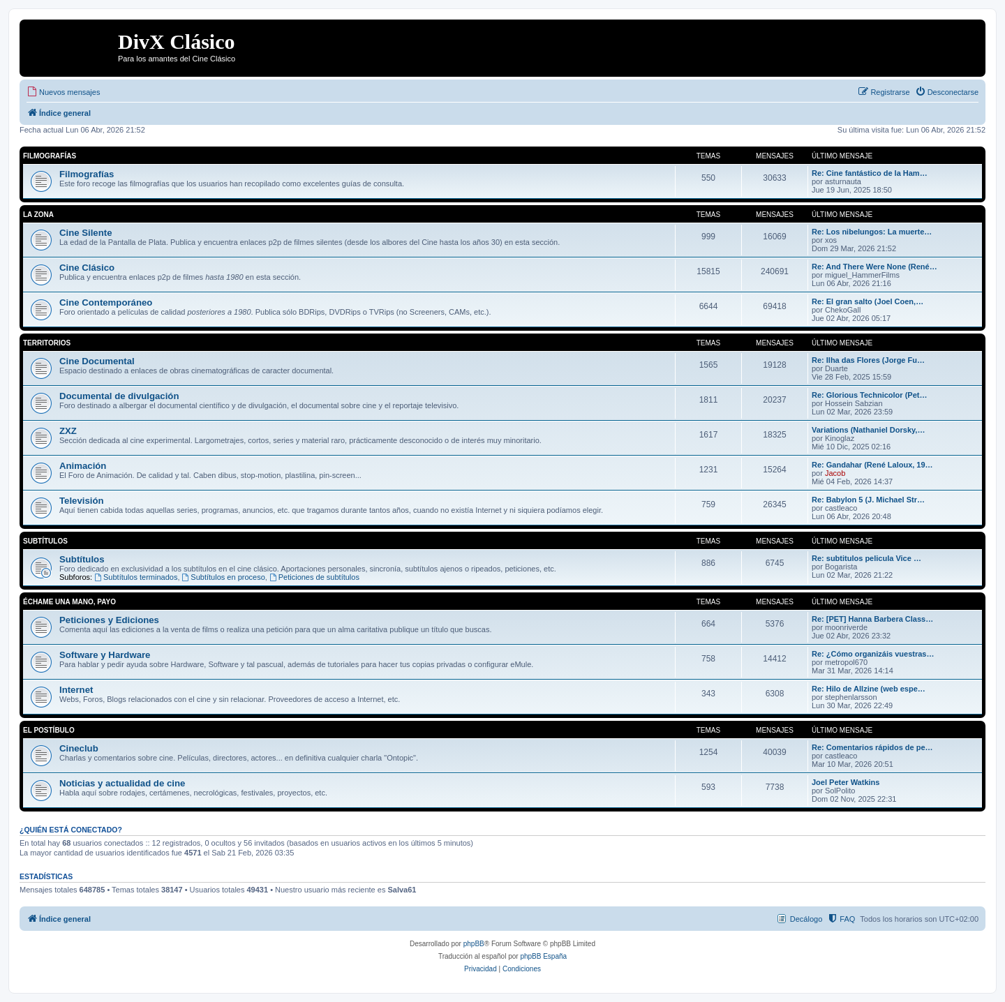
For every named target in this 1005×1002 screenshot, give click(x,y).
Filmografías (49, 156)
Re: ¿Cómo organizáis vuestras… (873, 654)
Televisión (81, 500)
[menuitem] (63, 92)
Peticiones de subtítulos (314, 577)
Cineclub (78, 748)
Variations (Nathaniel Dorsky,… (868, 430)
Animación (82, 466)
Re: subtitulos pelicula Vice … (866, 558)
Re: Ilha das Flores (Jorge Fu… (868, 360)
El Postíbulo (49, 730)
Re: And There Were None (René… (874, 266)
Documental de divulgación (119, 396)
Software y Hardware (104, 655)
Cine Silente (85, 232)
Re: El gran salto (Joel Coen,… (867, 301)
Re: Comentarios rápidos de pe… (872, 747)
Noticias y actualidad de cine (122, 783)
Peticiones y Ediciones (109, 620)
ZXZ (68, 431)
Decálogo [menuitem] (806, 919)
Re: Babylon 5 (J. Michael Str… (868, 499)
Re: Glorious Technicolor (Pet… (869, 395)
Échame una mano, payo (69, 602)
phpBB (473, 944)
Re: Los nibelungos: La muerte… (872, 231)
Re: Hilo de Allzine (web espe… (868, 689)
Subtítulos (45, 541)
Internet (76, 690)
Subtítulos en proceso (223, 577)
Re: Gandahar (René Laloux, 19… (872, 465)
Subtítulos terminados (135, 577)
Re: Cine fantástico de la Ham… (870, 173)
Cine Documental (97, 361)
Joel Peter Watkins (845, 782)
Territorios (46, 343)
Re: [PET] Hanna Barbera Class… (872, 619)
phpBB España (543, 956)
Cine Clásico (86, 267)
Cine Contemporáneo (105, 302)
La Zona (38, 214)
